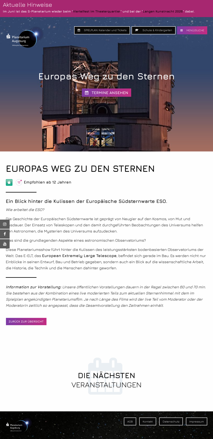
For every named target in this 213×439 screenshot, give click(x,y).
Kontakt (148, 421)
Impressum (196, 421)
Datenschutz (171, 421)
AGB (130, 421)
